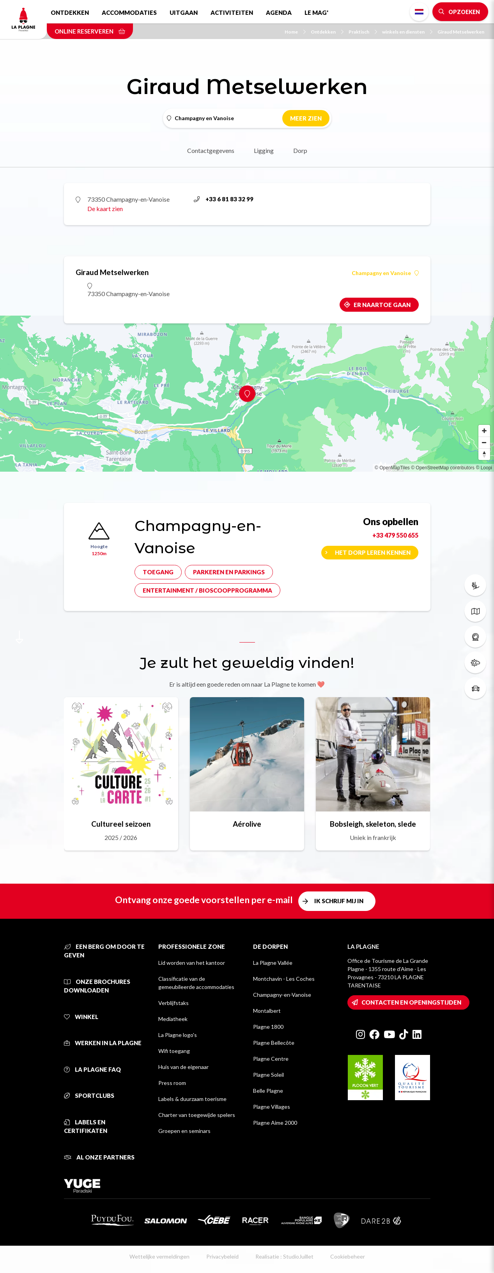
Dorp (300, 150)
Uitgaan (184, 12)
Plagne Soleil (268, 1074)
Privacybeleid (222, 1256)
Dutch (419, 11)
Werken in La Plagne (103, 1042)
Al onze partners (99, 1157)
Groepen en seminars (184, 1130)
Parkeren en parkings (229, 571)
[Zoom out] (484, 442)
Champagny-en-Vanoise (282, 994)
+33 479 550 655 (395, 535)
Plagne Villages (271, 1106)
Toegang (158, 571)
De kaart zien (105, 208)
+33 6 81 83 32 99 (223, 198)
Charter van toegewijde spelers (196, 1114)
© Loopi (484, 467)
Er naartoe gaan (382, 304)
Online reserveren (90, 31)
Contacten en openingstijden (411, 1002)
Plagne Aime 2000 (275, 1122)
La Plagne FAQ (92, 1069)
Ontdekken (70, 12)
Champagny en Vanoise (385, 273)
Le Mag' (316, 12)
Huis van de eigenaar (183, 1066)
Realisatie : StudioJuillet (284, 1256)
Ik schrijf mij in (338, 900)
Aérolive (247, 823)
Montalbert (267, 1010)
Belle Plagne (268, 1090)
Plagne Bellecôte (273, 1042)
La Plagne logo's (177, 1035)
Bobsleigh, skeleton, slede (373, 823)
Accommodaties (129, 12)
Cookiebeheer (347, 1256)
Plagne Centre (271, 1058)
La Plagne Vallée (272, 962)
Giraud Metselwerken (460, 32)
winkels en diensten (407, 32)
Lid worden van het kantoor (191, 962)
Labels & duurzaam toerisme (192, 1098)
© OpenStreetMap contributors (443, 467)
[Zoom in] (484, 431)
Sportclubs (89, 1095)
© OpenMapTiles (392, 467)
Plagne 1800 (268, 1026)
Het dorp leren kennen (373, 552)
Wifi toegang (174, 1051)
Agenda (279, 12)
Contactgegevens (210, 150)
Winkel (81, 1016)
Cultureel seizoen (121, 823)
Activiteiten (232, 12)
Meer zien (306, 118)
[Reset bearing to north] (484, 454)
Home (295, 32)
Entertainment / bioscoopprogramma (207, 590)
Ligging (264, 150)
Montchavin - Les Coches (284, 978)
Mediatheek (173, 1019)
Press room (172, 1082)
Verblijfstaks (173, 1003)
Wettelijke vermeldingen (159, 1256)
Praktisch (363, 32)
